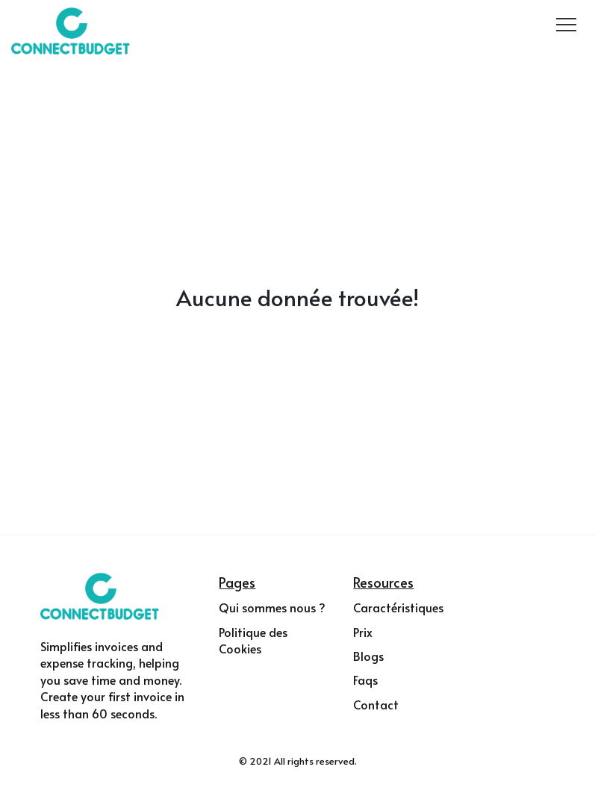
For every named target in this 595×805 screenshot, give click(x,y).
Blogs (368, 655)
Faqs (365, 679)
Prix (363, 632)
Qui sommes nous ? (272, 607)
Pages (237, 582)
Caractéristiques (398, 607)
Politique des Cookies (253, 640)
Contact (376, 704)
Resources (383, 582)
